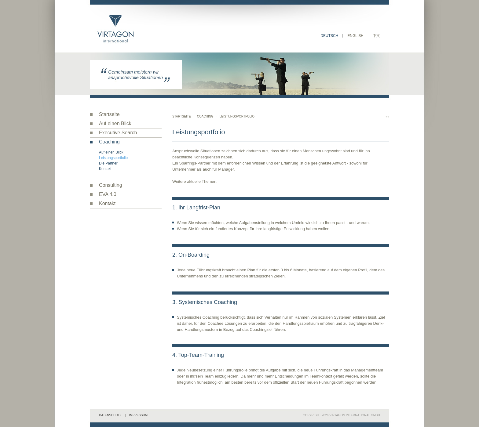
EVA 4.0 (107, 194)
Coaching (109, 141)
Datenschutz (110, 415)
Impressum (138, 415)
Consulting (110, 185)
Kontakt (105, 169)
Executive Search (118, 132)
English (355, 36)
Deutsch (329, 36)
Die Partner (108, 163)
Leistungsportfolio (113, 158)
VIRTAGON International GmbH (354, 415)
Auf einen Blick (115, 123)
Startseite (109, 114)
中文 (376, 36)
